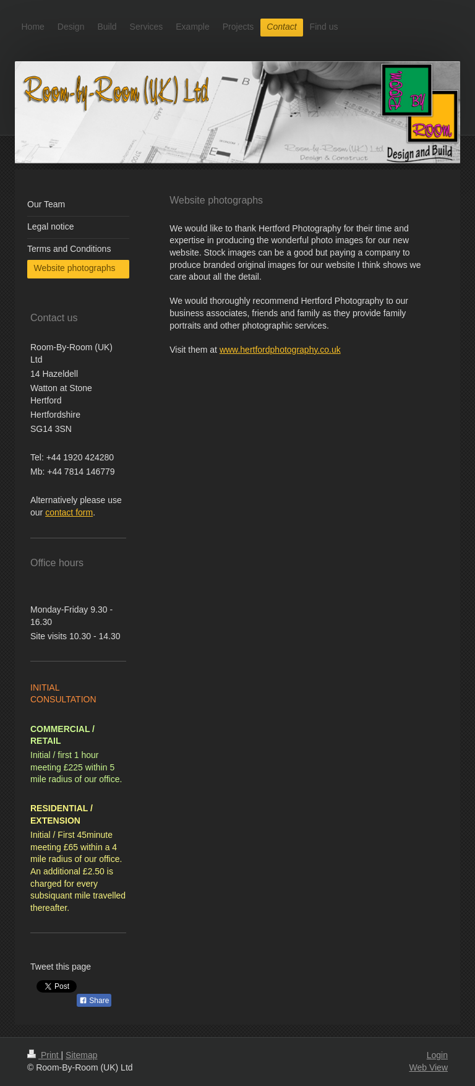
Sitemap (81, 1055)
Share (94, 1000)
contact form (69, 512)
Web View (428, 1067)
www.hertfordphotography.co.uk (280, 350)
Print (44, 1055)
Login (437, 1055)
